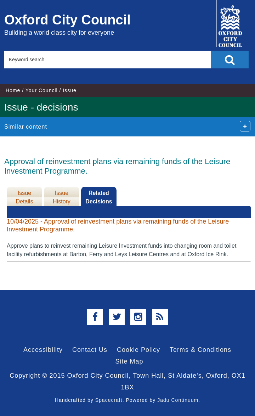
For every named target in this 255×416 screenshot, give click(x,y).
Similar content (25, 127)
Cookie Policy (138, 349)
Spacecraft (109, 400)
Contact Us (89, 349)
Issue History (61, 197)
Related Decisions (98, 197)
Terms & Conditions (200, 349)
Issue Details (24, 197)
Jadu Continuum (177, 400)
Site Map (129, 361)
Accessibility (43, 349)
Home (13, 90)
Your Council (42, 90)
